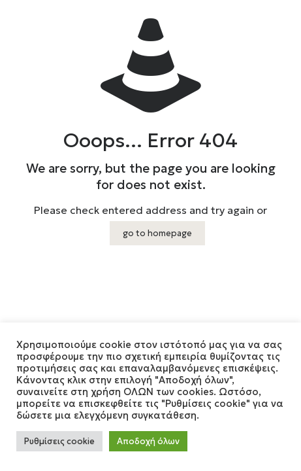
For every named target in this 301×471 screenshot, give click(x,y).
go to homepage (157, 233)
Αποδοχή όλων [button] (148, 441)
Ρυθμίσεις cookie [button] (59, 441)
